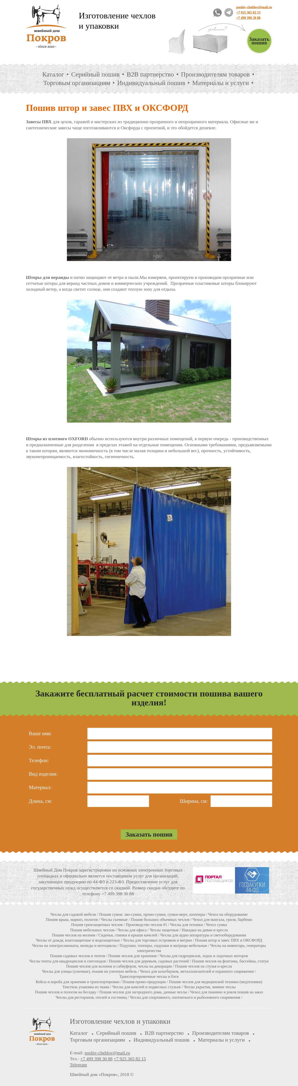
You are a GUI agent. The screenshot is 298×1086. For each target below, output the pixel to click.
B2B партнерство (150, 74)
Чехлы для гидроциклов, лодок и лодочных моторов (204, 956)
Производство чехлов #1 (146, 924)
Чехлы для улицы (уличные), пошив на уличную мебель (89, 971)
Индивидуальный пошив (151, 82)
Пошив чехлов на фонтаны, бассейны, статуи (230, 961)
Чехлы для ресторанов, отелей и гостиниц (91, 997)
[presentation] (149, 816)
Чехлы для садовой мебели (73, 914)
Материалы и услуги (220, 82)
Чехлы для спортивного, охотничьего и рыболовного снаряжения (185, 997)
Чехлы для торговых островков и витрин (157, 940)
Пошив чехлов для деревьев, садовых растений (149, 961)
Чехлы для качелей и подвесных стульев (146, 987)
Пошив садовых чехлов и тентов (77, 956)
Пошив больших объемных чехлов (160, 919)
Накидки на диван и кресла (205, 930)
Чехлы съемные (114, 919)
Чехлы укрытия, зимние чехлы (210, 987)
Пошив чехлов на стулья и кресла (203, 966)
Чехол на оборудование (228, 914)
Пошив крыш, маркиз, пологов (72, 919)
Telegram (78, 1064)
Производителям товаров (215, 74)
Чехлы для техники (186, 924)
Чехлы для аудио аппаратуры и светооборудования (203, 935)
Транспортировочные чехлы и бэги (149, 976)
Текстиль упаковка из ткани (85, 987)
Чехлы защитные (164, 930)
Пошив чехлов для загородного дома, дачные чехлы (143, 992)
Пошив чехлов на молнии (73, 935)
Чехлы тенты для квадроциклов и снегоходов (67, 961)
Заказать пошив (259, 41)
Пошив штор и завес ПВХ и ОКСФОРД (228, 940)
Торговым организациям (76, 82)
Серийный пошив (95, 74)
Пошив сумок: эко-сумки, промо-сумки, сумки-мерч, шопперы (152, 914)
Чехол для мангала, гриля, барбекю (222, 919)
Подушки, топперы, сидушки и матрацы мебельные (163, 945)
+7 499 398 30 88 (248, 18)
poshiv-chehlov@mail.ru (254, 7)
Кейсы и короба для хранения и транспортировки (78, 982)
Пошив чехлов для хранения (132, 956)
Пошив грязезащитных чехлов (97, 924)
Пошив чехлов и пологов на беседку (65, 992)
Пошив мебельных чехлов (92, 930)
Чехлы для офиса (132, 930)
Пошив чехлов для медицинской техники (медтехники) (215, 982)
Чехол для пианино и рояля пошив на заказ (226, 992)
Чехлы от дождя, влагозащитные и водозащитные (78, 940)
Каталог (53, 74)
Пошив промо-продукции (144, 982)
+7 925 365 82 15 (248, 12)
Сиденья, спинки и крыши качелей (127, 935)
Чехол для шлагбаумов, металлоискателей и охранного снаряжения (197, 971)
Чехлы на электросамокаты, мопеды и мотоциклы (74, 945)
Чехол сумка (216, 924)
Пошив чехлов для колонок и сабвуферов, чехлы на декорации (119, 966)
